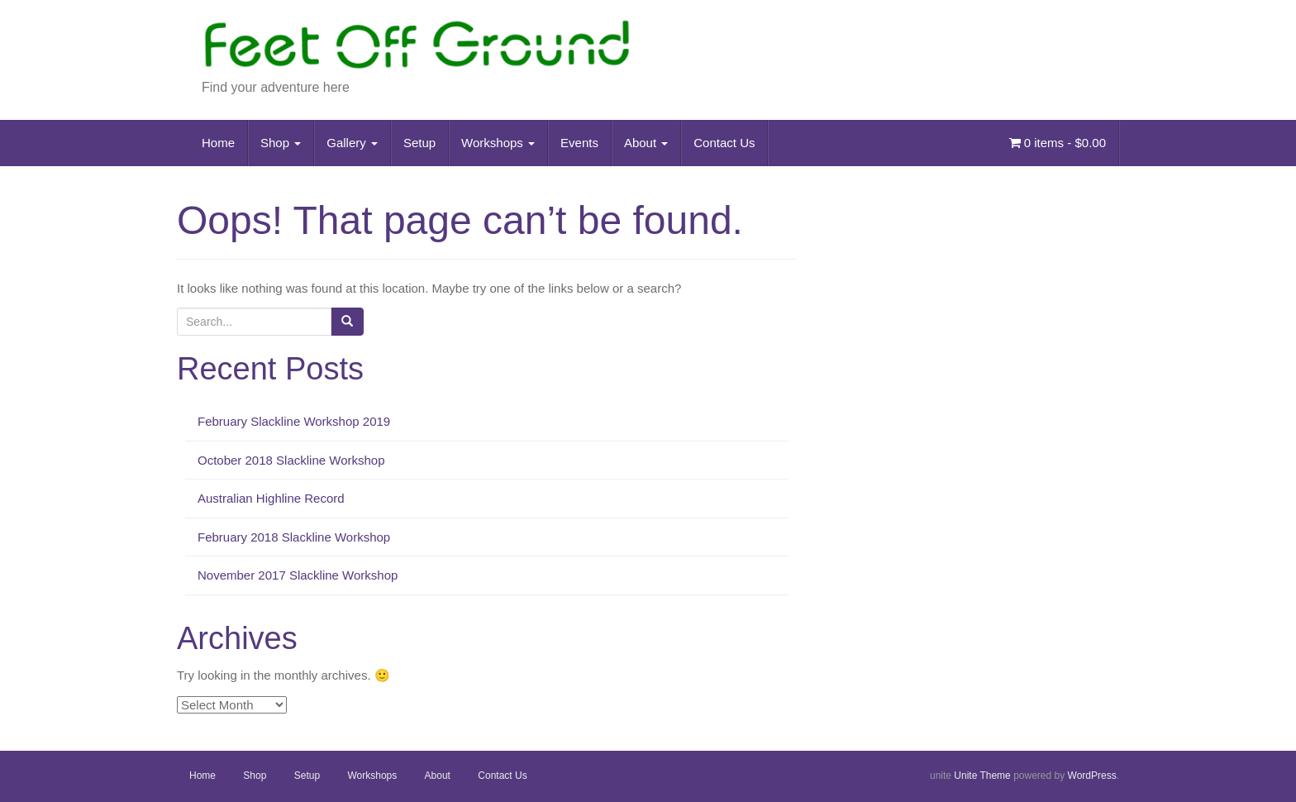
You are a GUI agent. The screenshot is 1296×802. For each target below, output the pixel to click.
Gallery (352, 143)
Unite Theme (982, 775)
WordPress (1092, 775)
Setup (419, 143)
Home (218, 143)
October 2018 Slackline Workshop (291, 460)
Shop (280, 143)
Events (579, 143)
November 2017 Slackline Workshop (298, 575)
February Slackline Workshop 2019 (294, 421)
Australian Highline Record (271, 498)
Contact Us (724, 143)
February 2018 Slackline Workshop (294, 537)
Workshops (498, 143)
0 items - (1057, 143)
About (646, 143)
